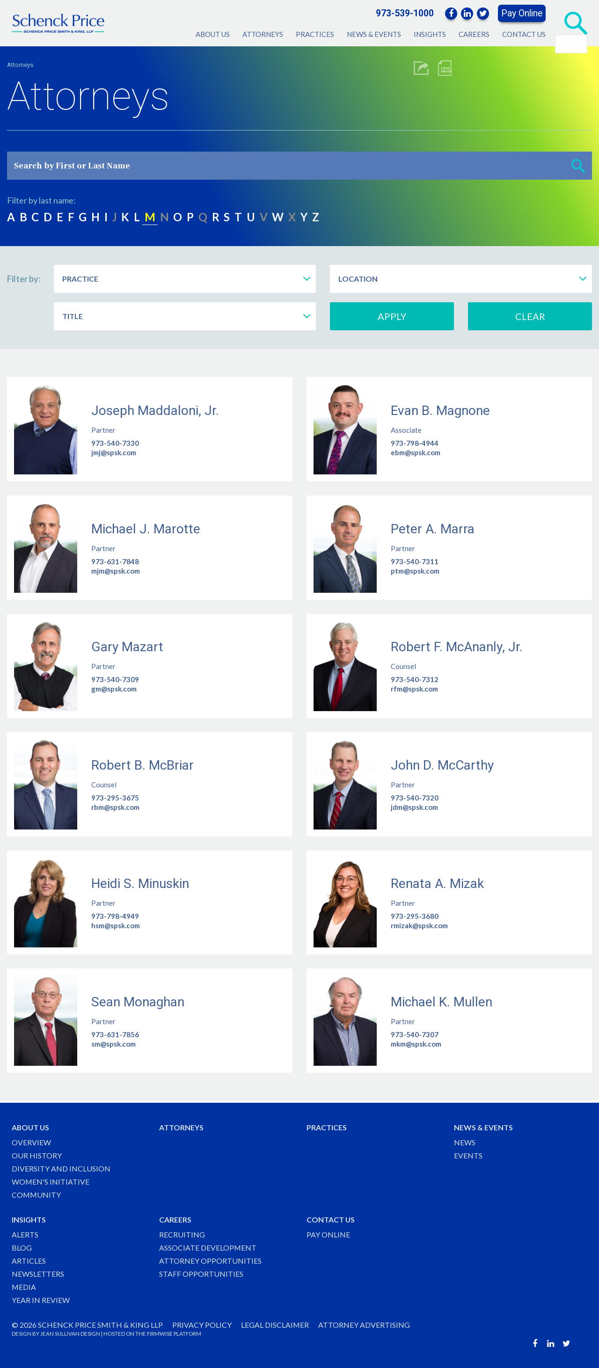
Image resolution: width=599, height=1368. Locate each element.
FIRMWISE (160, 1334)
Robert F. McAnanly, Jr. (457, 647)
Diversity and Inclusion (61, 1167)
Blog (22, 1247)
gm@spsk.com (114, 688)
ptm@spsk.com (415, 571)
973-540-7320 (414, 797)
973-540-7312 (414, 679)
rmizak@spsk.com (419, 925)
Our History (37, 1154)
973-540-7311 (414, 561)
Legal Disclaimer (275, 1324)
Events (468, 1154)
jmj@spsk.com (113, 452)
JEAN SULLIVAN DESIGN (70, 1334)
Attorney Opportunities (210, 1260)
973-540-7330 (115, 443)
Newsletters (38, 1273)
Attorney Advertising (364, 1324)
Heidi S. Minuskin (140, 883)
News (464, 1140)
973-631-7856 (115, 1034)
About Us (213, 34)
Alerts (25, 1233)
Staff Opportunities (201, 1273)
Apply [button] (392, 316)
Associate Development (208, 1247)
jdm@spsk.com (414, 807)
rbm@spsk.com (115, 807)
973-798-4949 (115, 916)
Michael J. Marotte (145, 529)
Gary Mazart (127, 647)
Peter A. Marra (433, 529)
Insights (430, 34)
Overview (31, 1140)
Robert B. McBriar (142, 765)
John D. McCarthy (442, 765)
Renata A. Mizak (437, 883)
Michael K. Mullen (441, 1002)
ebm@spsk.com (415, 452)
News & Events (374, 34)
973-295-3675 (115, 797)
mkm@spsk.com (416, 1044)
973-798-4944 (414, 443)
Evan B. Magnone (440, 410)
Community (37, 1193)
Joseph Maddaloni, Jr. (155, 410)
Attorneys (262, 34)
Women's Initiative (51, 1180)
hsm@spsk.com (115, 925)
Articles (29, 1260)
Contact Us (524, 34)
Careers (474, 34)
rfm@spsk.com (414, 688)
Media (24, 1286)
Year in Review (41, 1299)
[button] (578, 166)
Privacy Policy (202, 1324)
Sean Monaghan (137, 1002)
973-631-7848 (115, 561)
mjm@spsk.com (115, 571)
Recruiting (182, 1233)
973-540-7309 (115, 679)
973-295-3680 (414, 916)
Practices (315, 34)
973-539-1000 (405, 13)
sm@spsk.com (113, 1044)
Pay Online (521, 13)
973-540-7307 (414, 1034)
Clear (530, 316)
